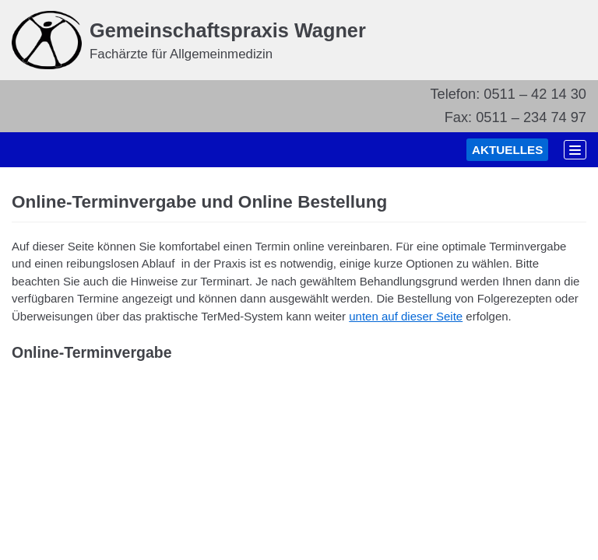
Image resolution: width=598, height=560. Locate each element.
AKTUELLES (486, 152)
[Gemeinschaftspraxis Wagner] (189, 40)
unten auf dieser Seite (406, 321)
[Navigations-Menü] (568, 152)
